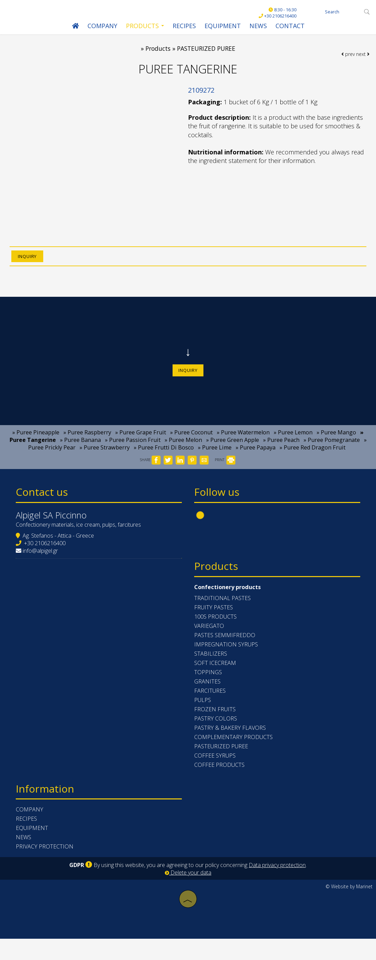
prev (347, 58)
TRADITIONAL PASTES (223, 617)
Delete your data (188, 894)
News (258, 27)
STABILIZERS (211, 673)
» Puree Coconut (191, 441)
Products (145, 27)
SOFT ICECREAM (216, 682)
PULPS (203, 719)
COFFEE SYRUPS (215, 775)
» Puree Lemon (293, 441)
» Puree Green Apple (232, 449)
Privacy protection (46, 868)
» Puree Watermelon (243, 441)
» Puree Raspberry (87, 441)
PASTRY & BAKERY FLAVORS (231, 747)
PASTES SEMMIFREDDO (225, 654)
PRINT (225, 468)
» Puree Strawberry (105, 456)
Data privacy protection (277, 886)
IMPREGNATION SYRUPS (227, 664)
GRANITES (208, 701)
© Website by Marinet (349, 908)
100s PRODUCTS (216, 636)
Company (102, 27)
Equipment (222, 27)
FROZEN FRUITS (215, 729)
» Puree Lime (215, 456)
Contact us (43, 502)
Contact (289, 27)
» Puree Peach (281, 449)
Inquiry (188, 376)
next (362, 58)
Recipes (184, 27)
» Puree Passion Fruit (133, 449)
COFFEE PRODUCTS (220, 784)
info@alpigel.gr (41, 562)
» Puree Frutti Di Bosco (164, 456)
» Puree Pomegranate (332, 449)
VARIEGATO (210, 645)
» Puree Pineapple (35, 441)
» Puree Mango (336, 441)
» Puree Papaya (255, 456)
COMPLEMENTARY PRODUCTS (234, 756)
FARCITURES (210, 710)
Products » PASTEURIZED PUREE (190, 51)
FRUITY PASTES (214, 627)
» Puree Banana (80, 449)
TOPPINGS (209, 691)
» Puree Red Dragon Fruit (312, 456)
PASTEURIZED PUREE (222, 766)
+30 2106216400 (46, 554)
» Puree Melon (183, 449)
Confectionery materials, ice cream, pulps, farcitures (79, 536)
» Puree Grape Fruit (140, 441)
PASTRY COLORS (216, 738)
